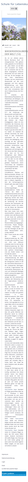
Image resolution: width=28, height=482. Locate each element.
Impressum (5, 454)
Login (3, 462)
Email (3, 465)
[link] (11, 389)
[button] (14, 8)
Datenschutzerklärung (8, 458)
